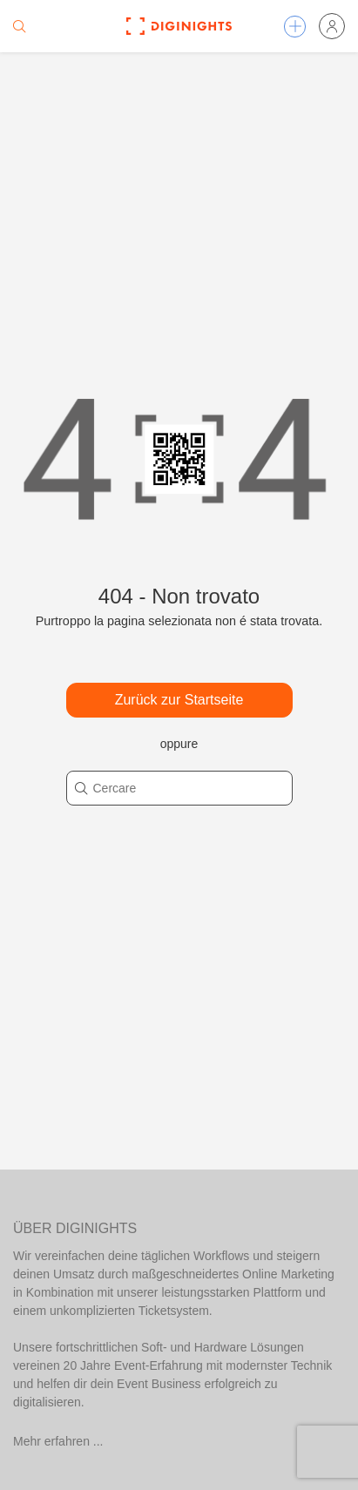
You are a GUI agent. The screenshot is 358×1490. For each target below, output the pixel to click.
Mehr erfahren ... (58, 1441)
